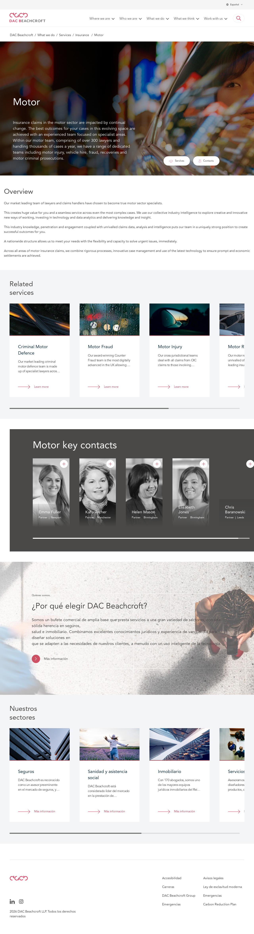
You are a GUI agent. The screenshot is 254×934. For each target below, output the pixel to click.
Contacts (206, 161)
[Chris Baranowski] (250, 464)
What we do (46, 35)
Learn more (41, 387)
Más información (56, 658)
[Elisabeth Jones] (203, 464)
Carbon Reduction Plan (219, 904)
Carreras (168, 887)
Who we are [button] (128, 18)
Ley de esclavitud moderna (222, 887)
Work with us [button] (213, 18)
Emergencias (171, 904)
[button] (238, 18)
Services (65, 35)
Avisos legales (213, 878)
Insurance (82, 35)
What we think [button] (184, 18)
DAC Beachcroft (21, 35)
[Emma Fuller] (63, 464)
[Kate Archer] (110, 464)
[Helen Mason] (157, 464)
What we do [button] (155, 18)
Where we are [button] (99, 18)
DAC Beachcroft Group (178, 895)
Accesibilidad (171, 878)
